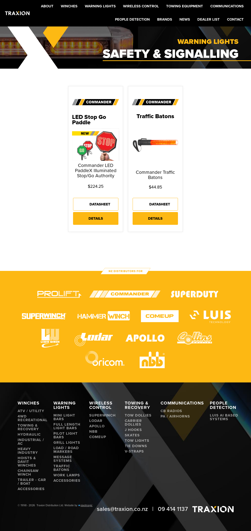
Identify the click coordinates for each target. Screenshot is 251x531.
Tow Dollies (138, 415)
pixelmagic (86, 505)
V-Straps (134, 451)
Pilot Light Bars (65, 435)
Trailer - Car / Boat (32, 482)
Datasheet (99, 204)
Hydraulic (29, 434)
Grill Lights (66, 443)
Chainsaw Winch (28, 473)
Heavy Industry (28, 451)
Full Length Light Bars (66, 426)
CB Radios (171, 411)
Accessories (31, 489)
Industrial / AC (31, 442)
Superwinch (102, 415)
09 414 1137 (173, 509)
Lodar (95, 421)
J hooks (133, 430)
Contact (235, 19)
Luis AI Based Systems (224, 417)
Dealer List (208, 19)
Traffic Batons (61, 468)
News (184, 19)
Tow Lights (137, 441)
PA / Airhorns (175, 416)
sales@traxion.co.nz (122, 509)
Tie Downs (136, 446)
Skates (132, 435)
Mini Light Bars (64, 417)
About (47, 6)
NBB (93, 432)
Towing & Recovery (28, 427)
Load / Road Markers (66, 450)
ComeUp (97, 437)
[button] (69, 6)
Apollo (97, 426)
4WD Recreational (33, 418)
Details (95, 218)
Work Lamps (66, 475)
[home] (17, 13)
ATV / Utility (31, 411)
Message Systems (62, 459)
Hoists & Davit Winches (27, 462)
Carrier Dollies (133, 423)
